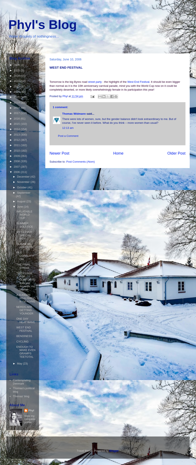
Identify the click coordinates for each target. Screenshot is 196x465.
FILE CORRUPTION (25, 256)
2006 (17, 172)
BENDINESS (24, 336)
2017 (17, 113)
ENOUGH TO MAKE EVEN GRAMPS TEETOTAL (25, 351)
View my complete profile (29, 419)
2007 (17, 166)
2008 (17, 161)
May (20, 363)
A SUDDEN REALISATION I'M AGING (25, 298)
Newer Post (59, 153)
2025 (17, 70)
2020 (17, 97)
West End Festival (138, 81)
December (24, 176)
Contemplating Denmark (22, 382)
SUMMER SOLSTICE (24, 225)
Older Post (176, 153)
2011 (17, 145)
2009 (17, 156)
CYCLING (22, 341)
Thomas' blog (21, 396)
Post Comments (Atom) (80, 161)
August (21, 201)
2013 (17, 134)
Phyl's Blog (42, 25)
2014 (17, 129)
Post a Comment (68, 135)
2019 (17, 102)
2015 (17, 123)
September (24, 192)
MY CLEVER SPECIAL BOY (24, 235)
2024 (17, 75)
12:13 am (68, 127)
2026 (17, 65)
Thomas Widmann (74, 113)
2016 (17, 118)
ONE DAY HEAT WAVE (25, 320)
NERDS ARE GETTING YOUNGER (24, 310)
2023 (17, 81)
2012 (17, 139)
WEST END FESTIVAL (24, 329)
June (20, 206)
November (24, 182)
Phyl (31, 410)
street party (95, 81)
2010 (17, 150)
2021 (17, 91)
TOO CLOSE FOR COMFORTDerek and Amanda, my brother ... (25, 281)
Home (118, 153)
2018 (17, 107)
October (22, 187)
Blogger (114, 450)
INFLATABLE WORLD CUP (24, 215)
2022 (17, 86)
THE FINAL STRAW (23, 266)
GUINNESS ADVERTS (24, 245)
